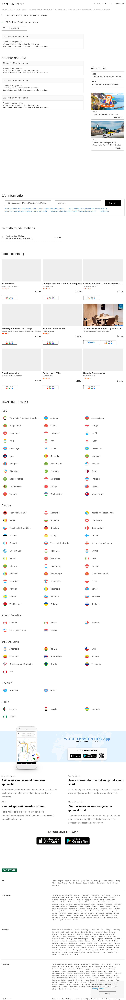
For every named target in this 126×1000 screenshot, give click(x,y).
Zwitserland (108, 904)
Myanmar (55, 900)
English (60, 881)
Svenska (115, 883)
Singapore (55, 902)
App (111, 3)
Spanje (87, 906)
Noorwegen (110, 911)
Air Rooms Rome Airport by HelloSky (102, 328)
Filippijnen (87, 900)
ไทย (88, 881)
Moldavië (71, 911)
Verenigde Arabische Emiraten (62, 895)
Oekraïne (109, 913)
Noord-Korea (112, 902)
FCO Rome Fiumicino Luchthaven (22, 22)
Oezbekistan (102, 902)
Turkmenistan (72, 902)
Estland (81, 906)
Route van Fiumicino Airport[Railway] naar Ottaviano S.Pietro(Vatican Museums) (35, 208)
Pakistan (96, 900)
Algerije (54, 920)
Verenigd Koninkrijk (112, 906)
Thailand (63, 902)
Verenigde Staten (78, 915)
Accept (107, 993)
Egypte (61, 920)
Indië (67, 897)
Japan (77, 897)
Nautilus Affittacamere (54, 328)
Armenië (76, 895)
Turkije (81, 902)
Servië (70, 913)
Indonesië (55, 897)
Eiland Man (103, 908)
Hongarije (82, 908)
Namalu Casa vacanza (94, 373)
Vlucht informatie (100, 3)
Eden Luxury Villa (10, 373)
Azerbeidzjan (85, 895)
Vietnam (93, 902)
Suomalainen (101, 883)
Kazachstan (99, 897)
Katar (102, 900)
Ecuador (64, 917)
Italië (110, 908)
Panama (68, 915)
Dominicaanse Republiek (77, 917)
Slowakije (91, 913)
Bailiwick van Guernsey (60, 908)
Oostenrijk (69, 904)
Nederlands (56, 885)
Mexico (61, 915)
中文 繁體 (68, 881)
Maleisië (80, 900)
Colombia (114, 915)
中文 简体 (76, 881)
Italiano (92, 883)
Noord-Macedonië (91, 911)
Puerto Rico (56, 917)
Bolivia (102, 915)
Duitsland (64, 906)
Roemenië (63, 913)
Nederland (102, 911)
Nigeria (75, 920)
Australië (110, 917)
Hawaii (88, 915)
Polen (118, 911)
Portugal (55, 913)
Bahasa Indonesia (108, 881)
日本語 (54, 881)
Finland (94, 906)
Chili (107, 915)
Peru (103, 917)
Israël (62, 897)
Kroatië (89, 908)
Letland (63, 911)
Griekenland (73, 908)
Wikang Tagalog (62, 883)
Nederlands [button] (120, 3)
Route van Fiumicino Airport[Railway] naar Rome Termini (26, 211)
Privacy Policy (97, 989)
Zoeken (113, 203)
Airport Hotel (8, 284)
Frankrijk (101, 906)
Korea (91, 897)
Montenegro (79, 911)
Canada (54, 915)
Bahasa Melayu (96, 881)
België (93, 904)
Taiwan (87, 902)
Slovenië (83, 913)
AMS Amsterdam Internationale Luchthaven (27, 15)
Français (72, 883)
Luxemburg (56, 911)
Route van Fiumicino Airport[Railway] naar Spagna (88, 208)
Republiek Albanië (58, 904)
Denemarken (73, 906)
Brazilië (89, 917)
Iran (72, 897)
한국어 (83, 881)
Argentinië (95, 915)
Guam (116, 917)
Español (86, 883)
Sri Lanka (112, 897)
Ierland (95, 908)
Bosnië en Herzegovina (81, 904)
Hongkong (116, 895)
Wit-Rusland (100, 913)
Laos (105, 897)
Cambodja (84, 897)
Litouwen (117, 908)
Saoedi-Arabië (110, 900)
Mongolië (63, 900)
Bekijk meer (104, 211)
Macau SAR (72, 900)
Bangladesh (95, 895)
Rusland (116, 913)
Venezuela (97, 917)
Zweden (76, 913)
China (102, 895)
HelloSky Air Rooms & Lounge (17, 328)
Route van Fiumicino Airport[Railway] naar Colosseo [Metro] (73, 211)
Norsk (109, 883)
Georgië (108, 895)
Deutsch (79, 883)
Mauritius (68, 920)
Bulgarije (100, 904)
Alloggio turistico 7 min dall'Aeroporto (62, 284)
